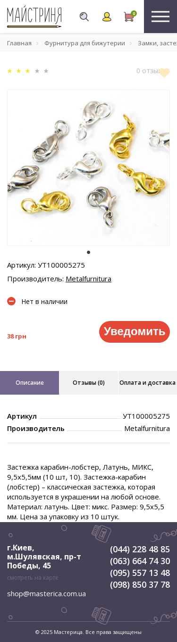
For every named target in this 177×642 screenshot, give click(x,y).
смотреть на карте (33, 578)
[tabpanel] (88, 167)
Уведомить (134, 331)
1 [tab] (88, 252)
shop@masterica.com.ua (46, 593)
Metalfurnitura (88, 278)
